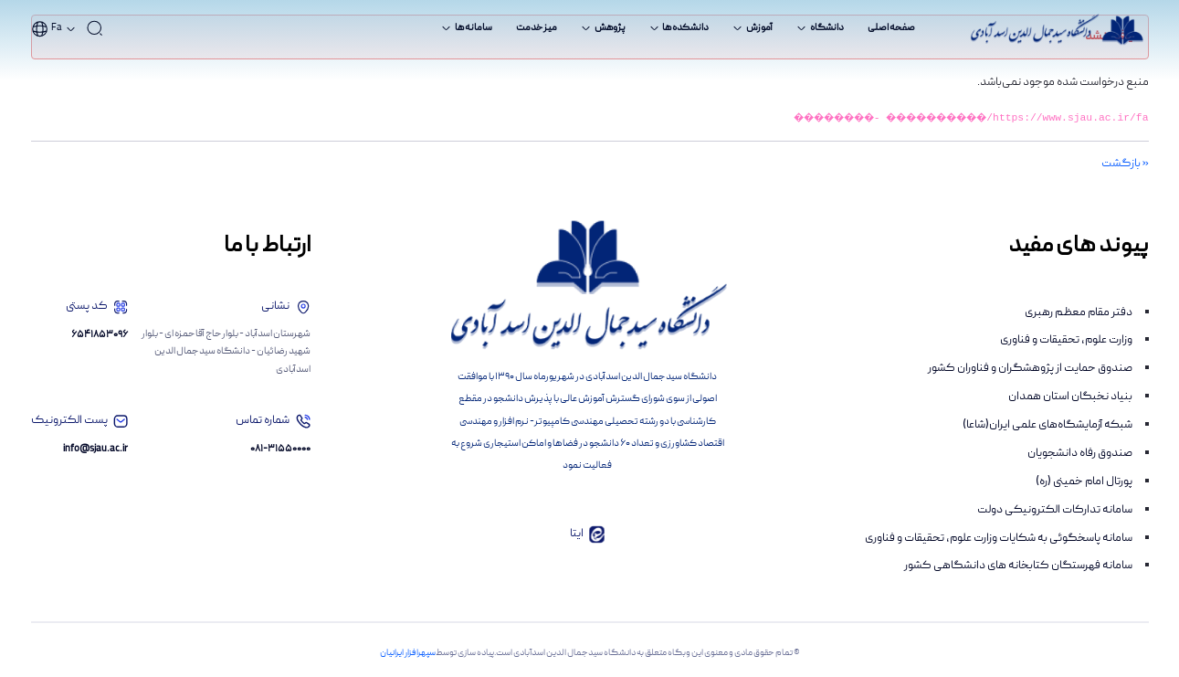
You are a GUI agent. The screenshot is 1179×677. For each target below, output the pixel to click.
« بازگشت (1125, 164)
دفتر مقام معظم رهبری (1078, 313)
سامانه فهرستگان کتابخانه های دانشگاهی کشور (1018, 566)
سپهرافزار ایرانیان (408, 653)
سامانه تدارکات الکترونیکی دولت (1054, 510)
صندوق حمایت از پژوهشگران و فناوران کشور (1030, 368)
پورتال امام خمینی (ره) (1084, 482)
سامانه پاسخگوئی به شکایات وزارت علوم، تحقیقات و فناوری (998, 538)
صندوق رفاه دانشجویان (1079, 453)
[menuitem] (891, 29)
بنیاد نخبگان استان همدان (1070, 397)
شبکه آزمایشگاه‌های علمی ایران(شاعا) (1047, 425)
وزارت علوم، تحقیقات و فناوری (1066, 340)
